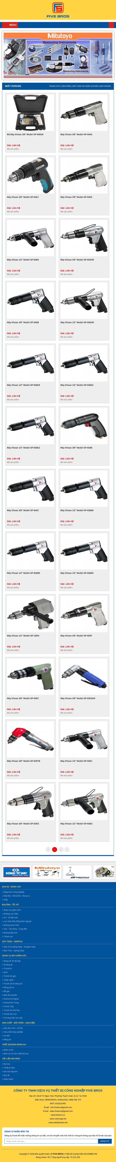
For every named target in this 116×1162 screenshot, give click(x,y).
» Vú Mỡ (6, 1036)
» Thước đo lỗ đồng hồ (12, 984)
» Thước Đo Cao (9, 1014)
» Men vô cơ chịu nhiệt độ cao (15, 1053)
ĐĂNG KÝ (104, 1141)
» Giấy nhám (7, 1079)
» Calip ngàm (8, 980)
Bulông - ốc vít (10, 904)
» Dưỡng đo (7, 965)
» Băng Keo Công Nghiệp (13, 892)
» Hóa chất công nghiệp (12, 1032)
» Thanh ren (7, 936)
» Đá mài (6, 1064)
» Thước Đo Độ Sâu (11, 1010)
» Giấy (5, 899)
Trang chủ (111, 25)
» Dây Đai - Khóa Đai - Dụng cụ (16, 896)
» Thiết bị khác (8, 1068)
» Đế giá (5, 991)
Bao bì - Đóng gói (11, 887)
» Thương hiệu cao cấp (12, 1018)
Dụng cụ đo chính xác (14, 955)
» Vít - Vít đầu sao (10, 917)
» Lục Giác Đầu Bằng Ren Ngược (17, 921)
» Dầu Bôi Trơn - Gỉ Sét (12, 1028)
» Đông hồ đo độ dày (11, 961)
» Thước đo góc (9, 976)
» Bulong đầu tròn (10, 933)
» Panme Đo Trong (10, 1002)
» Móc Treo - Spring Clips (13, 950)
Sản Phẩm (66, 86)
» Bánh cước (7, 1050)
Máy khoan (105, 86)
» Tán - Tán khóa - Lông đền (14, 929)
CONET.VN (92, 1154)
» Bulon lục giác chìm (11, 910)
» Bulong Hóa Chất (10, 925)
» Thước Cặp (8, 1006)
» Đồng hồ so (8, 987)
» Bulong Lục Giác (10, 914)
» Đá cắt (5, 1075)
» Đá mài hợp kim (10, 1071)
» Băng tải (6, 1039)
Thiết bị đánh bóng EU (14, 1044)
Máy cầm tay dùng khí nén (85, 86)
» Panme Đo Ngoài (10, 999)
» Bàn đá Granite (9, 995)
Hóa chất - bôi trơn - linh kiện (18, 1023)
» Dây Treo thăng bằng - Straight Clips (18, 947)
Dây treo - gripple (12, 941)
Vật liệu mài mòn (11, 1058)
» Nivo (5, 972)
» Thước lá (7, 968)
